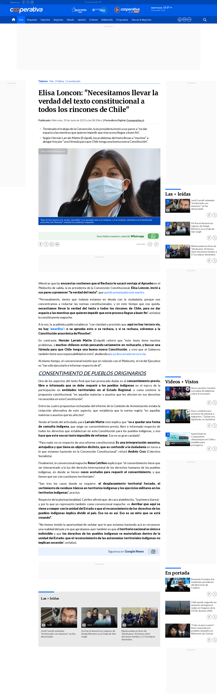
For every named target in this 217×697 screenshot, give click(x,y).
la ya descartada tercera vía (128, 354)
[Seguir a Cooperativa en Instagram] (32, 2)
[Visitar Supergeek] (189, 22)
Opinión (82, 20)
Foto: (43, 151)
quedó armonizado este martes (124, 292)
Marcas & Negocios (141, 20)
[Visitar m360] (184, 22)
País (21, 20)
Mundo (70, 20)
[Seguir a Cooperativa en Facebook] (23, 2)
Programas (122, 20)
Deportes (45, 20)
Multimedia (107, 20)
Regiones (58, 20)
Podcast (93, 20)
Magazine (32, 20)
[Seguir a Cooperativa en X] (28, 2)
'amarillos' (57, 329)
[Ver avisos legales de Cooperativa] (179, 22)
